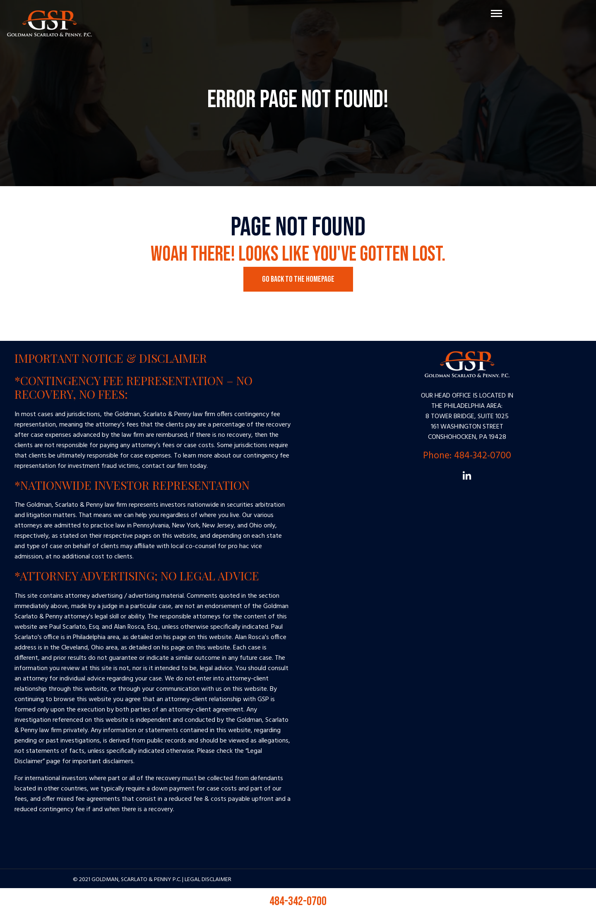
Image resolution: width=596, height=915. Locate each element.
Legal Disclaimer (208, 879)
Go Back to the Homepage (298, 279)
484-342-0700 (298, 901)
